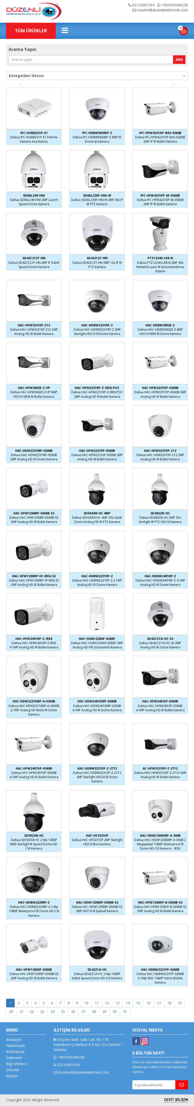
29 (104, 1011)
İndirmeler (14, 1057)
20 (11, 1011)
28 (94, 1011)
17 (159, 1002)
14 (128, 1002)
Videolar (12, 1069)
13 (117, 1002)
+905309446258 (172, 5)
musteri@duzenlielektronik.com (160, 10)
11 (97, 1002)
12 (107, 1002)
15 (138, 1002)
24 (53, 1011)
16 (149, 1002)
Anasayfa (13, 1039)
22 (32, 1011)
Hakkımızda (15, 1045)
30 (115, 1011)
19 (180, 1002)
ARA (179, 59)
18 (169, 1002)
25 (63, 1011)
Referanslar (15, 1051)
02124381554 (141, 5)
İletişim (12, 1075)
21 (21, 1011)
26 (73, 1011)
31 (125, 1011)
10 (86, 1002)
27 (84, 1011)
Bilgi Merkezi (16, 1063)
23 (42, 1011)
